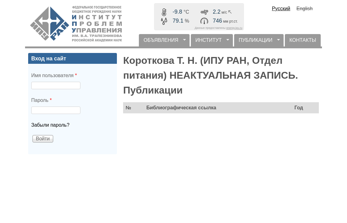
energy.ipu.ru (234, 27)
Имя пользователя (54, 75)
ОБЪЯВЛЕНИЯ (162, 41)
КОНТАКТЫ (302, 40)
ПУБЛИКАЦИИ (257, 41)
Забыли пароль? (50, 125)
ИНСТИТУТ (210, 41)
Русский (281, 8)
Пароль (41, 100)
